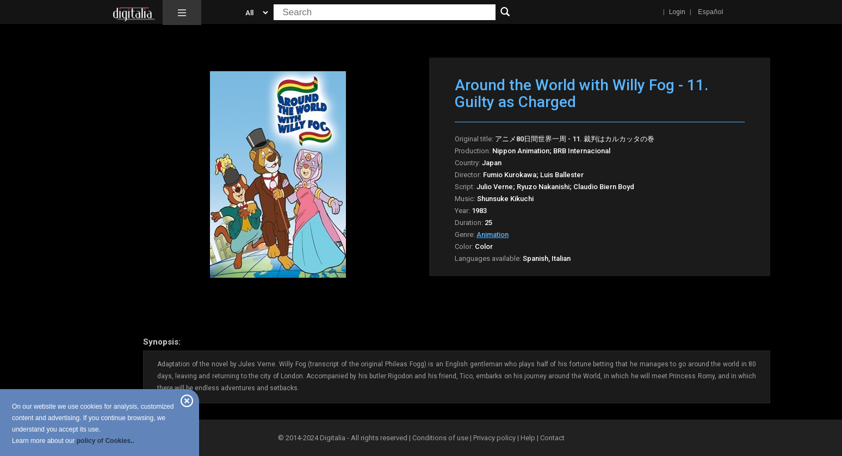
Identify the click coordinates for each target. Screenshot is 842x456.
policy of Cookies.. (105, 441)
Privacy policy (494, 438)
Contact (552, 438)
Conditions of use (441, 438)
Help (528, 438)
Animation (492, 234)
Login (677, 12)
